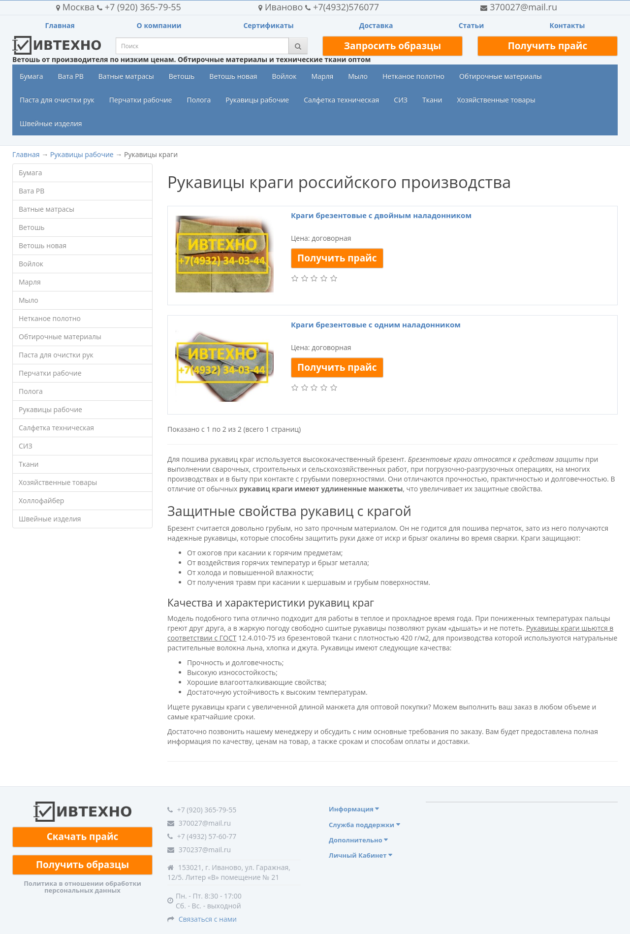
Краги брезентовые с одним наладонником (376, 324)
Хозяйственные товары (496, 99)
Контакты (567, 25)
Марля (323, 76)
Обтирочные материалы (500, 76)
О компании (159, 25)
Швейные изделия (51, 123)
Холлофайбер (41, 500)
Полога (199, 99)
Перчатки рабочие (140, 99)
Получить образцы (82, 864)
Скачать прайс (83, 836)
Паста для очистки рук (57, 99)
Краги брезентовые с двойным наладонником (381, 215)
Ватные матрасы (126, 76)
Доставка (376, 25)
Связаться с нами (208, 919)
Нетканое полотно (413, 76)
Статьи (471, 25)
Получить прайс (548, 45)
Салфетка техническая (341, 99)
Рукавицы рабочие (257, 99)
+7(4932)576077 (318, 7)
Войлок (284, 76)
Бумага (31, 76)
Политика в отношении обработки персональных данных (82, 887)
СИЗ (401, 99)
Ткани (432, 99)
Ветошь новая (233, 76)
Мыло (358, 76)
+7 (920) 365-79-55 (118, 7)
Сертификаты (268, 25)
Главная (60, 25)
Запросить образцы (392, 45)
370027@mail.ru (518, 7)
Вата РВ (70, 76)
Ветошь (182, 76)
